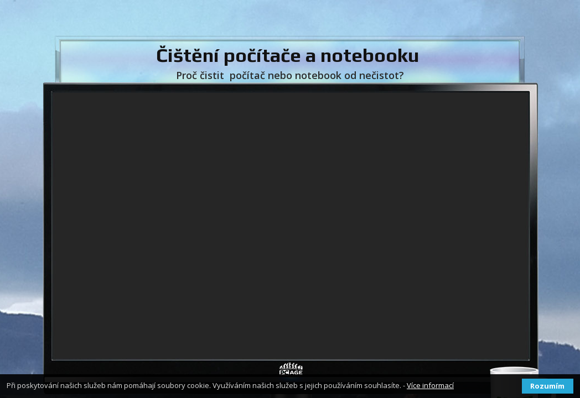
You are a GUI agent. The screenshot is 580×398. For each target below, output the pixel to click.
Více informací (430, 385)
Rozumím (547, 386)
